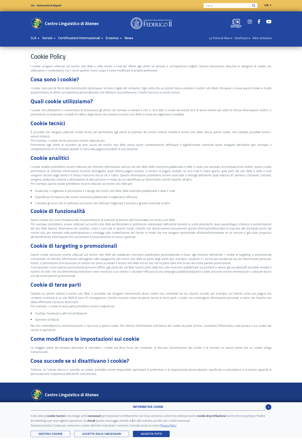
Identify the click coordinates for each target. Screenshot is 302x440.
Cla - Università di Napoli (46, 5)
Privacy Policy (168, 425)
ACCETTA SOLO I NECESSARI (101, 433)
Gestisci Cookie (50, 433)
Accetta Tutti (151, 433)
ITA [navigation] (266, 5)
